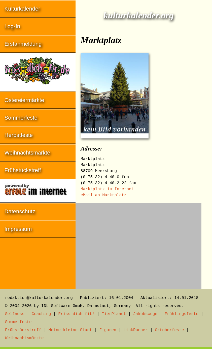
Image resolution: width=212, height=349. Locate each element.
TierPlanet (114, 314)
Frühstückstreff (23, 170)
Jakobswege (145, 314)
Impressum (18, 229)
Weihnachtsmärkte (27, 152)
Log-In (12, 26)
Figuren (107, 330)
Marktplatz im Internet (107, 189)
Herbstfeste (19, 135)
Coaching (41, 314)
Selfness (14, 314)
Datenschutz (20, 211)
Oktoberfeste (169, 330)
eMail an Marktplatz (103, 195)
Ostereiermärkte (24, 100)
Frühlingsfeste (181, 314)
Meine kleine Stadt (70, 330)
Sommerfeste (21, 118)
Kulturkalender (22, 9)
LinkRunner (136, 330)
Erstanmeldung (23, 44)
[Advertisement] (138, 243)
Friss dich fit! (76, 314)
